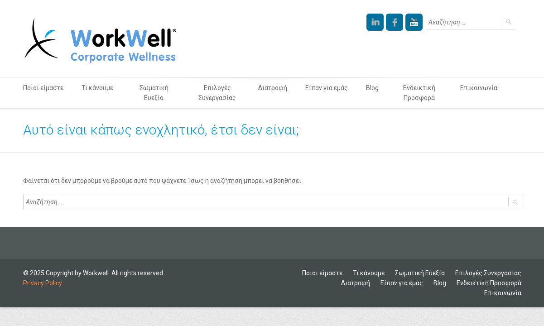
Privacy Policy (42, 283)
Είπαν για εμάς (326, 87)
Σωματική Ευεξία (154, 92)
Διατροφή (272, 87)
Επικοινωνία (478, 87)
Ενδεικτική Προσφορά (419, 92)
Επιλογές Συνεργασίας (217, 92)
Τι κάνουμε (97, 87)
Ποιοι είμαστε (43, 87)
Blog (372, 87)
